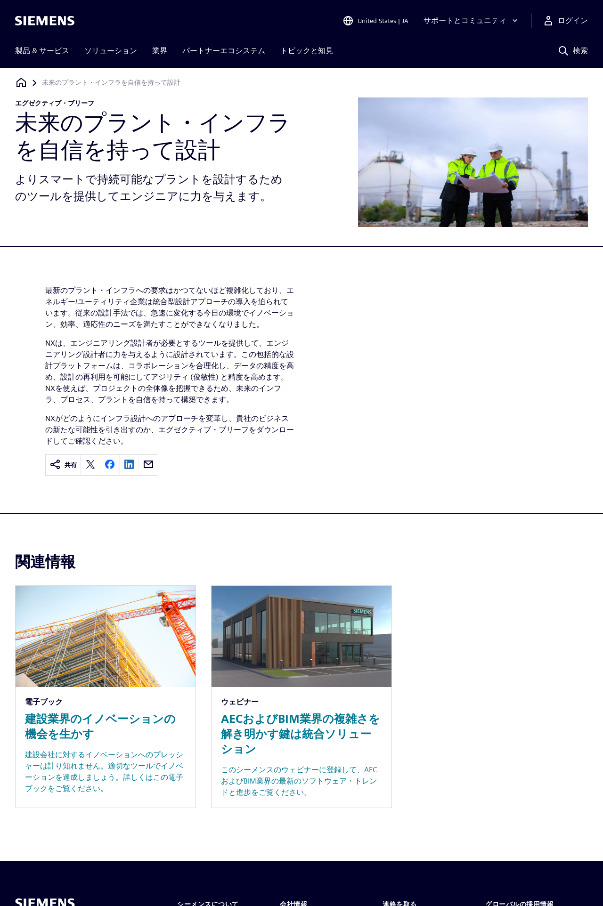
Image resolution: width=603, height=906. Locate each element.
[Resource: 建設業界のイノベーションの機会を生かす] (105, 696)
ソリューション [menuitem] (110, 50)
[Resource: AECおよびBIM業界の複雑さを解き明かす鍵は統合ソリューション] (301, 696)
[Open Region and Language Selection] (375, 20)
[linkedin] (129, 465)
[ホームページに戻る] (21, 83)
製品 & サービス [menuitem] (42, 50)
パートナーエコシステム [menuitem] (223, 50)
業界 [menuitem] (159, 50)
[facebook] (109, 465)
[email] (148, 465)
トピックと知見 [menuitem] (306, 50)
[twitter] (90, 465)
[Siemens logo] (44, 20)
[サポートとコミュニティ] (471, 20)
